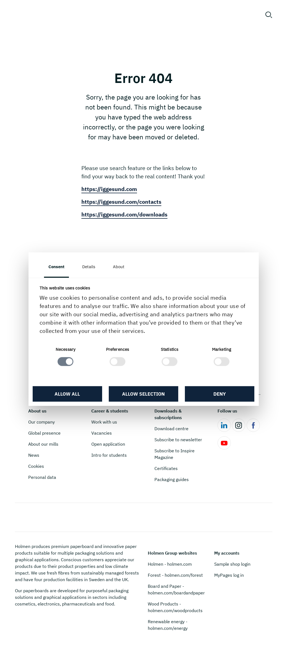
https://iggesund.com (109, 189)
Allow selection (143, 394)
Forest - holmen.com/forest (175, 575)
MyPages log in (229, 575)
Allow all (67, 394)
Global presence (44, 433)
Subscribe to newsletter (178, 439)
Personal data (42, 477)
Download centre (171, 428)
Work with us (104, 422)
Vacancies (101, 433)
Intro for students (109, 455)
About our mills (43, 444)
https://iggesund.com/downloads (124, 214)
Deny (219, 394)
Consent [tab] (56, 266)
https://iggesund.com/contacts (121, 201)
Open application (108, 444)
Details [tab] (88, 266)
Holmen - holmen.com (170, 564)
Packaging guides (171, 479)
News (33, 455)
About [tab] (119, 266)
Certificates (166, 468)
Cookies (36, 466)
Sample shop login (232, 564)
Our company (41, 422)
